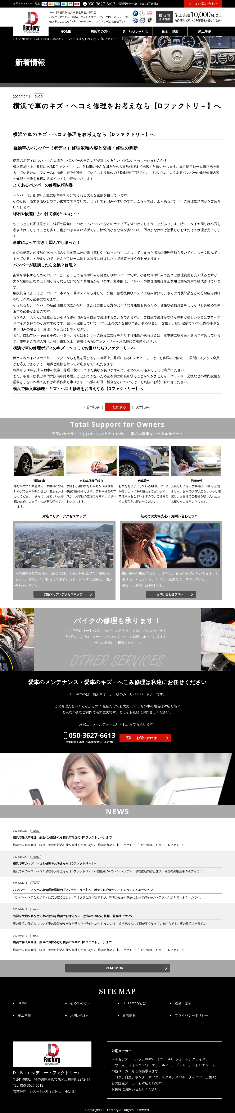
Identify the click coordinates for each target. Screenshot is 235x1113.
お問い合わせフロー (170, 594)
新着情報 (129, 1015)
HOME (65, 31)
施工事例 (204, 31)
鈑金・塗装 (170, 31)
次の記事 (142, 407)
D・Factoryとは (135, 31)
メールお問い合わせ (203, 3)
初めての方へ (100, 31)
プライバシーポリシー (191, 1015)
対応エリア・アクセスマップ (63, 594)
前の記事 (93, 407)
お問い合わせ (146, 738)
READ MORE (115, 968)
